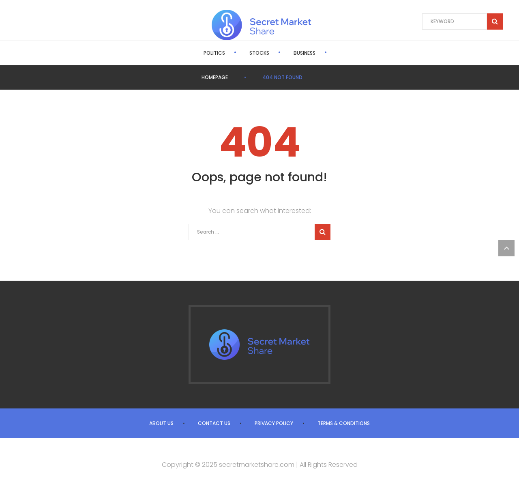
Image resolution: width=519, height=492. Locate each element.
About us (161, 423)
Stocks (231, 52)
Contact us (214, 423)
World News (328, 52)
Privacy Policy (274, 423)
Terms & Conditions (343, 423)
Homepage (215, 77)
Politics (186, 52)
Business (276, 52)
